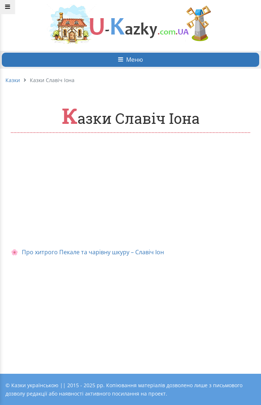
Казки (12, 80)
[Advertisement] (130, 191)
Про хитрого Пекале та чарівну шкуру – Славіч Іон (93, 252)
